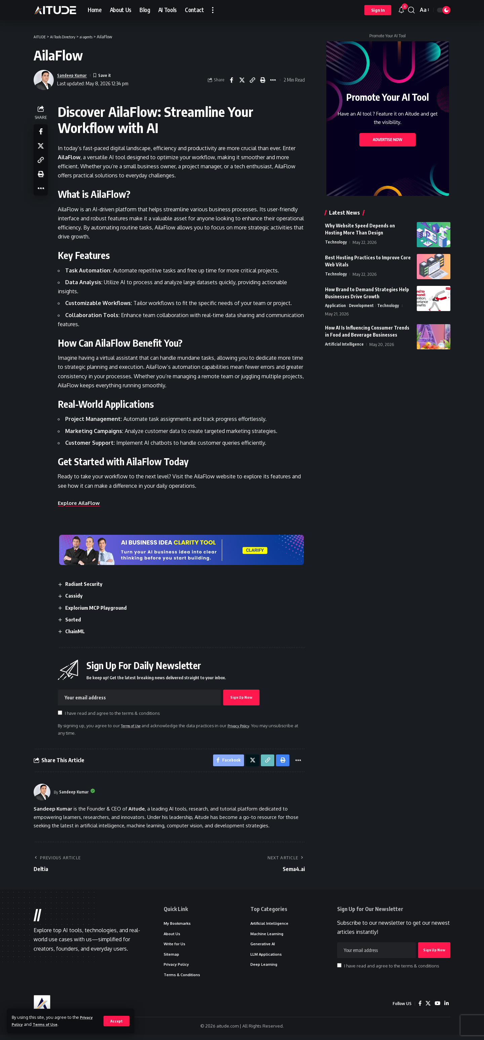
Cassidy (76, 595)
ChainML (77, 631)
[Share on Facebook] (231, 80)
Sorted (75, 619)
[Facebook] (418, 1008)
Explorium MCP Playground (99, 607)
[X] (427, 1008)
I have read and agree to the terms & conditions (114, 713)
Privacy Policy (249, 725)
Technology (336, 242)
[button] (116, 1020)
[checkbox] (62, 713)
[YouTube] (437, 1008)
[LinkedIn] (446, 1008)
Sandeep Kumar (74, 75)
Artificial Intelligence (344, 345)
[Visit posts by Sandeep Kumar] (42, 794)
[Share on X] (242, 80)
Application (335, 306)
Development (362, 306)
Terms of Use (49, 1024)
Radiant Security (87, 583)
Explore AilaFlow (82, 503)
